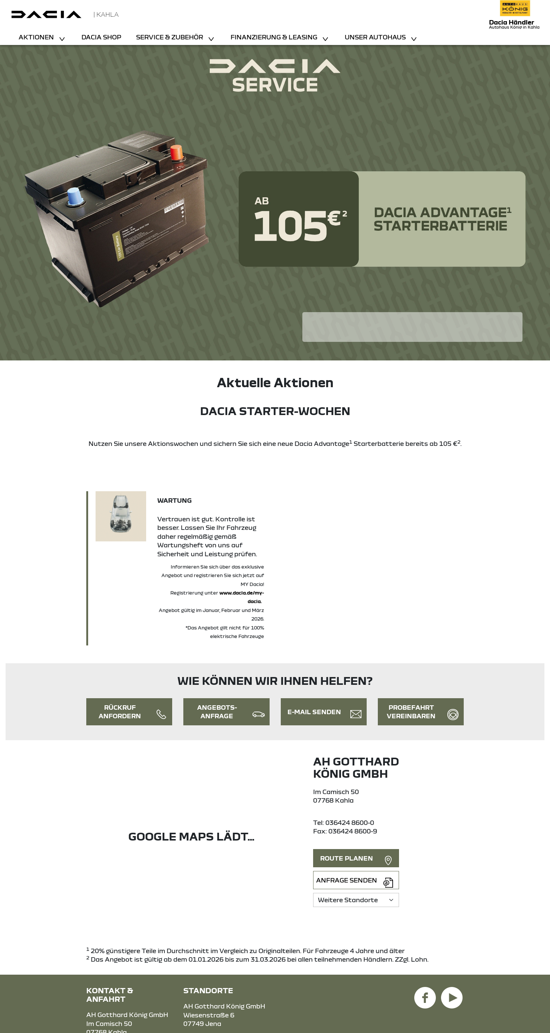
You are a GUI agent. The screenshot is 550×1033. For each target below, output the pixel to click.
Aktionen (37, 37)
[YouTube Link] (452, 993)
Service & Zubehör (170, 37)
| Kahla (106, 14)
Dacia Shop (101, 37)
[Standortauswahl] (356, 900)
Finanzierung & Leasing (275, 37)
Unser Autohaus (376, 37)
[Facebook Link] (425, 993)
